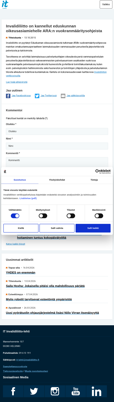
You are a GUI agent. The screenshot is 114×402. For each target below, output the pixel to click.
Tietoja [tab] (94, 180)
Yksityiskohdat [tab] (57, 180)
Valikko (106, 4)
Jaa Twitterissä (46, 96)
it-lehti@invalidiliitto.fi (27, 359)
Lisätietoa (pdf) (28, 198)
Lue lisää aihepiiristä (16, 82)
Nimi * (9, 138)
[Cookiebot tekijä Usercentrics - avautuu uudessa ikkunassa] (98, 171)
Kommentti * (13, 153)
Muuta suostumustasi (36, 371)
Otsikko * (11, 124)
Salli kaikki (93, 228)
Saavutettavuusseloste (15, 366)
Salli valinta (57, 228)
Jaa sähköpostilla (73, 96)
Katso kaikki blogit (15, 244)
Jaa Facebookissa (18, 96)
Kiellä (21, 228)
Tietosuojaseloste (13, 371)
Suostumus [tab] (20, 180)
